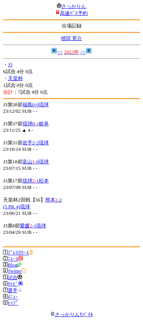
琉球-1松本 (35, 181)
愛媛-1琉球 (33, 226)
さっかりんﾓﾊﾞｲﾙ (71, 314)
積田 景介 (71, 38)
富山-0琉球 (35, 162)
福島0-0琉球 (35, 104)
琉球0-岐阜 (35, 123)
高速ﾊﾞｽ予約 (74, 13)
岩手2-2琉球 (35, 143)
